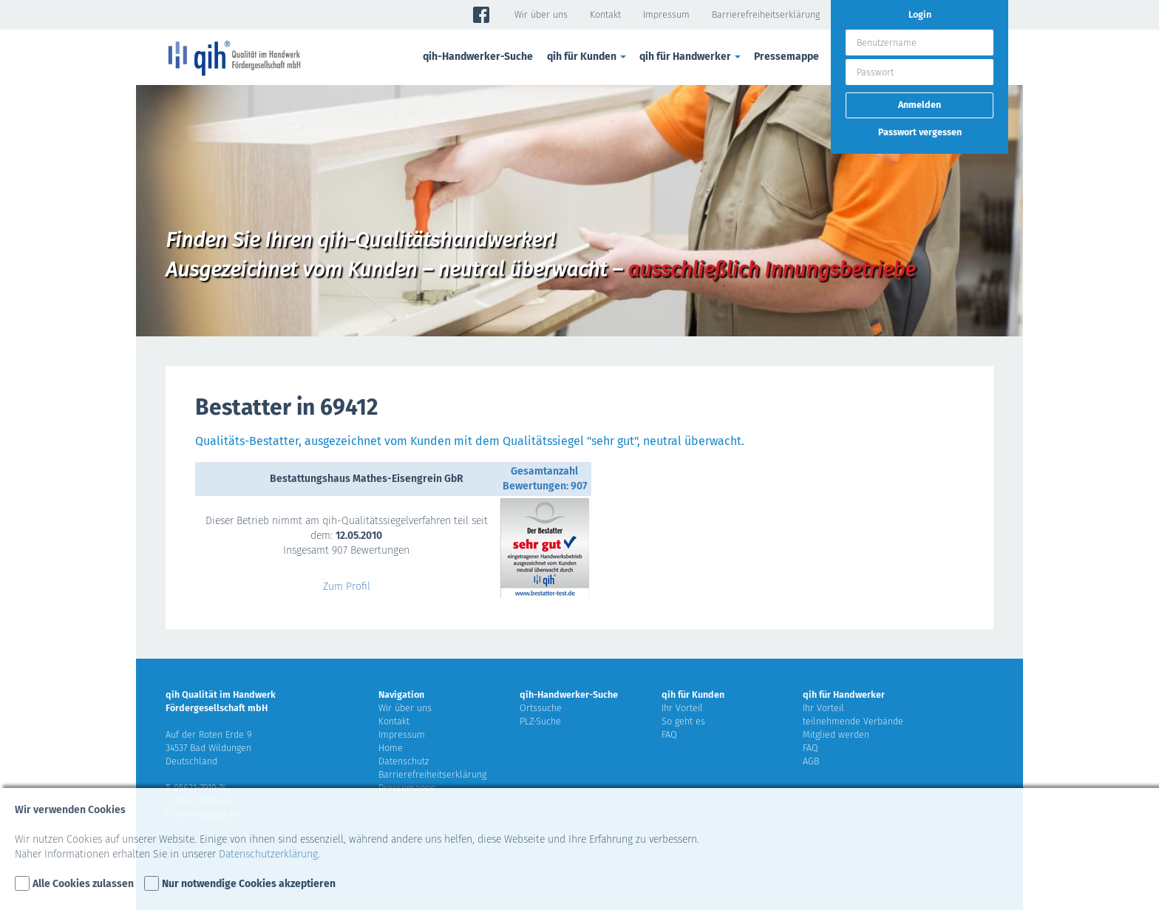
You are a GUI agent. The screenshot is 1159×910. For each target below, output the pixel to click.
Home (390, 747)
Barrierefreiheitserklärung (766, 14)
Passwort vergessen (920, 131)
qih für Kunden (587, 56)
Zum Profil (346, 586)
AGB (811, 761)
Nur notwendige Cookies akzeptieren (249, 883)
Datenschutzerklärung (268, 854)
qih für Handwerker (691, 56)
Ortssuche (541, 707)
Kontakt (605, 14)
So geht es (683, 721)
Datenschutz (403, 761)
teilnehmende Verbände (853, 721)
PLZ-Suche (540, 721)
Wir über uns (541, 14)
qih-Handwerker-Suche (478, 56)
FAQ (669, 734)
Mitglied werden (836, 734)
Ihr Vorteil (682, 707)
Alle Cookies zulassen (83, 883)
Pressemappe (786, 56)
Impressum (666, 14)
